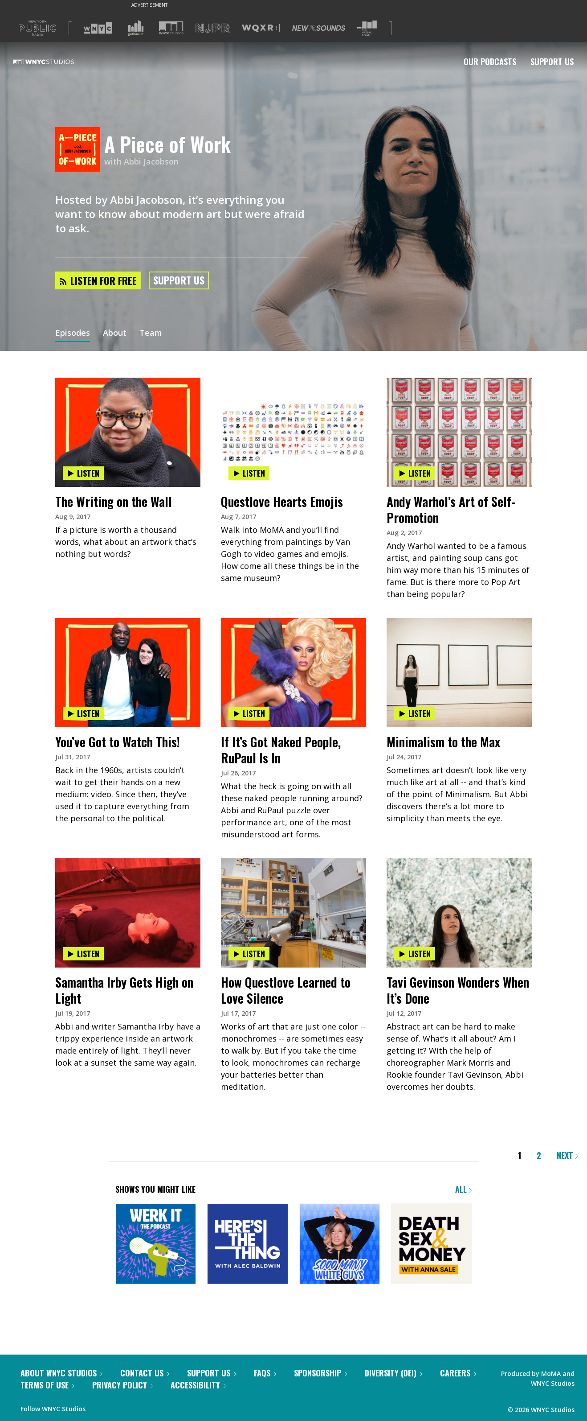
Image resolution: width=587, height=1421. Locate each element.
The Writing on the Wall (113, 501)
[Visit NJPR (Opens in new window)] (213, 28)
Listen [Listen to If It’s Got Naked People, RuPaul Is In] (249, 713)
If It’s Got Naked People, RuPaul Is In (281, 750)
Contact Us (144, 1373)
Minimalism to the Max (443, 742)
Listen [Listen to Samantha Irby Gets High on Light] (83, 954)
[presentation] (127, 405)
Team (150, 334)
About (114, 334)
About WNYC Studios (61, 1373)
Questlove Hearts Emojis (282, 501)
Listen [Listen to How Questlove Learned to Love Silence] (249, 954)
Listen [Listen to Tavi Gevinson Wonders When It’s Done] (415, 954)
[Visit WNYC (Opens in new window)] (98, 28)
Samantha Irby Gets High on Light (124, 990)
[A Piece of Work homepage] (79, 150)
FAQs (265, 1373)
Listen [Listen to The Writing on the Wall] (83, 473)
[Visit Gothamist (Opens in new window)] (136, 28)
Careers (458, 1373)
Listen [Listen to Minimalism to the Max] (415, 713)
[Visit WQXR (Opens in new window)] (261, 28)
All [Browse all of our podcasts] (463, 1189)
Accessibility (198, 1385)
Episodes (72, 334)
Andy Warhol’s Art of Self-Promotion (451, 509)
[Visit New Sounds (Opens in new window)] (318, 28)
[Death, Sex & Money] (431, 1244)
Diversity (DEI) (393, 1373)
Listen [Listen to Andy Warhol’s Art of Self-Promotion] (415, 473)
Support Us (552, 61)
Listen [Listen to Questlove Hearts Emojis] (249, 473)
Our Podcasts (490, 61)
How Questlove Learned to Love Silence (286, 990)
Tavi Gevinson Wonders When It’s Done (458, 990)
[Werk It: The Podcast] (155, 1244)
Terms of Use (47, 1385)
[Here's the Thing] (247, 1244)
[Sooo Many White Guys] (339, 1244)
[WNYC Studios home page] (54, 62)
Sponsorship (320, 1373)
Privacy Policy (122, 1385)
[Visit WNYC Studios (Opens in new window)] (171, 27)
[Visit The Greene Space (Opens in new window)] (367, 28)
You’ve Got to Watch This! (117, 742)
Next (567, 1155)
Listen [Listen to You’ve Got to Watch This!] (83, 713)
